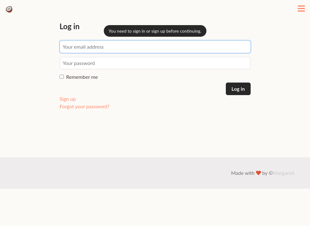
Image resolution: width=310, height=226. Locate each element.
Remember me (79, 77)
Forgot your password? (85, 106)
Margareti (283, 173)
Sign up (68, 99)
